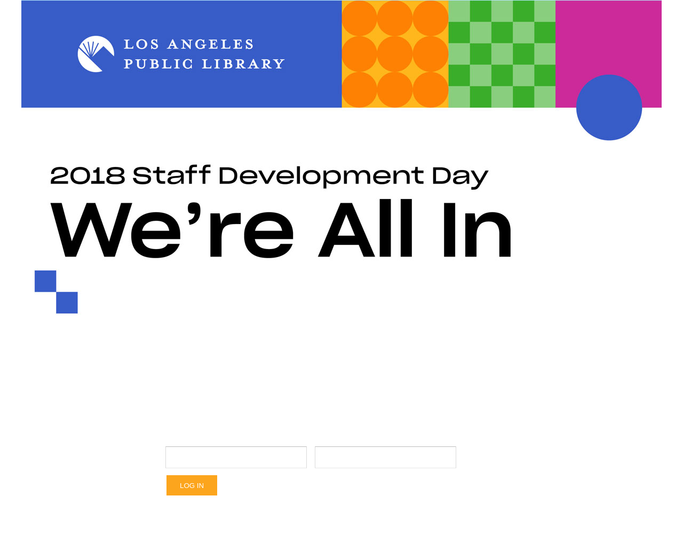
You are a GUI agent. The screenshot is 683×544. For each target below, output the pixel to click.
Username (236, 437)
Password (385, 437)
